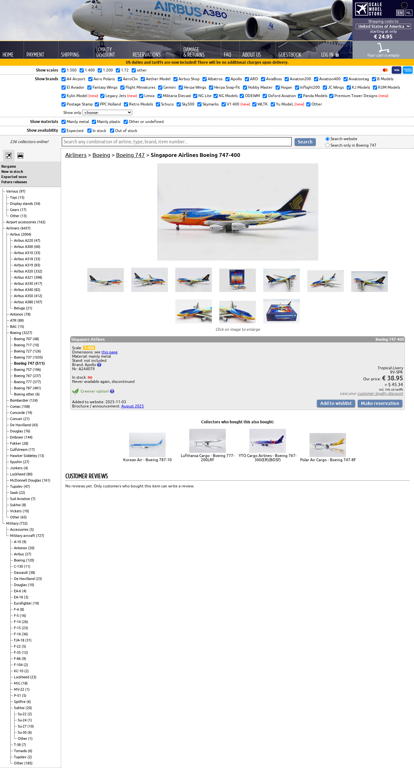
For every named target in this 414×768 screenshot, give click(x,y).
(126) (37, 351)
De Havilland (21, 425)
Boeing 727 (23, 351)
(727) (40, 536)
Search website (343, 139)
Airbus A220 (24, 240)
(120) (30, 560)
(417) (38, 283)
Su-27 (22, 726)
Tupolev (17, 486)
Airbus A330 (24, 283)
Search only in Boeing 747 (353, 145)
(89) (20, 320)
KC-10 (19, 671)
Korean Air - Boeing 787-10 (147, 460)
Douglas (17, 431)
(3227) (27, 333)
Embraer (17, 437)
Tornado (21, 751)
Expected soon (14, 177)
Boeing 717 (23, 345)
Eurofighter (23, 603)
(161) (46, 480)
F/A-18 (19, 640)
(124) (33, 400)
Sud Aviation (20, 499)
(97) (22, 191)
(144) (28, 437)
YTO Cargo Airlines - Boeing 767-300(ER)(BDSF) (268, 457)
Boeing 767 (23, 376)
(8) (24, 505)
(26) (25, 622)
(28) (25, 443)
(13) (23, 216)
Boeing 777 (23, 382)
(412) (38, 296)
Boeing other (24, 394)
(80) (29, 474)
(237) (37, 376)
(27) (26, 462)
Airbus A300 (24, 247)
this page (110, 352)
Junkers (17, 468)
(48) (36, 339)
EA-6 (18, 591)
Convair (16, 419)
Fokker (16, 443)
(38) (32, 572)
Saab (14, 493)
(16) (23, 616)
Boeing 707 (23, 339)
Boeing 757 (23, 370)
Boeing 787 (23, 388)
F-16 (18, 634)
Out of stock (125, 130)
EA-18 (19, 597)
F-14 (18, 622)
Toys (14, 197)
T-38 (18, 745)
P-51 (18, 695)
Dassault (21, 572)
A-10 (18, 542)
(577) (37, 382)
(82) (37, 290)
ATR (13, 320)
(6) (37, 394)
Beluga (20, 308)
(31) (28, 640)
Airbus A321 (24, 277)
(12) (25, 652)
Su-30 (22, 732)
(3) (26, 597)
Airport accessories (21, 222)
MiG (17, 683)
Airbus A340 (24, 290)
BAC (14, 326)
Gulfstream (19, 449)
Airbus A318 (24, 259)
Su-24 (22, 720)
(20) (31, 548)
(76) (27, 431)
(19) (29, 413)
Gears (15, 210)
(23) (39, 579)
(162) (41, 222)
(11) (27, 566)
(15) (21, 197)
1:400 (89, 348)
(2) (26, 665)
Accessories (19, 529)
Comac (16, 406)
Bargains (8, 166)
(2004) (26, 234)
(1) (27, 689)
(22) (22, 493)
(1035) (38, 357)
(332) (38, 271)
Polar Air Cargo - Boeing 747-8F (328, 460)
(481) (37, 388)
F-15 (18, 628)
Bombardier (19, 400)
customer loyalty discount (380, 393)
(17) (23, 210)
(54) (37, 204)
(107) (38, 302)
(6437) (25, 228)
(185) (28, 763)
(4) (26, 468)
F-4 (17, 609)
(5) (31, 529)
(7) (33, 499)
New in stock (12, 171)
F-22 (18, 646)
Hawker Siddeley (24, 456)
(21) (29, 308)
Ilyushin (16, 462)
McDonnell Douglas (26, 480)
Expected (74, 130)
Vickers (16, 511)
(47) (37, 240)
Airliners (13, 228)
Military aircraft (23, 536)
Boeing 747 (24, 363)
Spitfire (20, 702)
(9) (24, 542)
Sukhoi (16, 505)
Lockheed (18, 474)
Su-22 (22, 714)
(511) (40, 363)
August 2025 (132, 406)
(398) (38, 277)
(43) (35, 425)
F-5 (17, 616)
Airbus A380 (24, 302)
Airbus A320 (24, 271)
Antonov (17, 314)
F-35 (18, 652)
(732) (23, 523)
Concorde (18, 413)
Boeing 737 (23, 357)
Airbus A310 (24, 253)
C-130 (19, 566)
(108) (26, 406)
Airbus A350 (24, 296)
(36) (25, 634)
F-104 (19, 665)
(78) (27, 314)
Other (15, 216)
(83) (37, 265)
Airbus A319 (24, 265)
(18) (24, 683)
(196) (37, 370)
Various (12, 191)
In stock (99, 130)
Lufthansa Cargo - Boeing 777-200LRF (207, 457)
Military (12, 523)
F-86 (18, 659)
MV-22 (19, 689)
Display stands (22, 204)
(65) (23, 517)
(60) (37, 247)
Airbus (15, 234)
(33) (37, 253)
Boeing (16, 333)
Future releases (14, 182)
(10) (36, 345)
